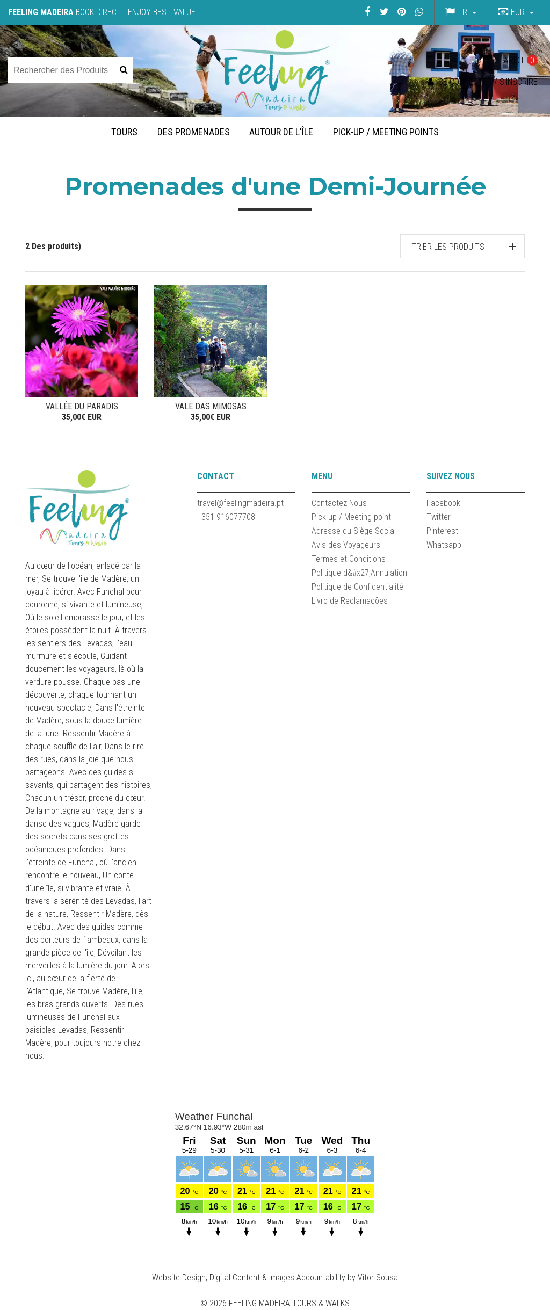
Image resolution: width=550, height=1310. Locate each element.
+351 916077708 (226, 517)
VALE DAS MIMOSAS (211, 406)
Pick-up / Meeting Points (386, 131)
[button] (514, 12)
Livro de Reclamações (350, 601)
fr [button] (462, 12)
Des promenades (193, 131)
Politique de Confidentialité (357, 587)
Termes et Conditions (349, 559)
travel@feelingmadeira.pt (240, 503)
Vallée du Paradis (82, 406)
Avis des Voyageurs (346, 545)
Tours (124, 131)
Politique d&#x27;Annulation (359, 573)
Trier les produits (447, 247)
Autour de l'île (281, 131)
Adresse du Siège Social (354, 531)
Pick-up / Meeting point (351, 517)
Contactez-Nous (339, 503)
